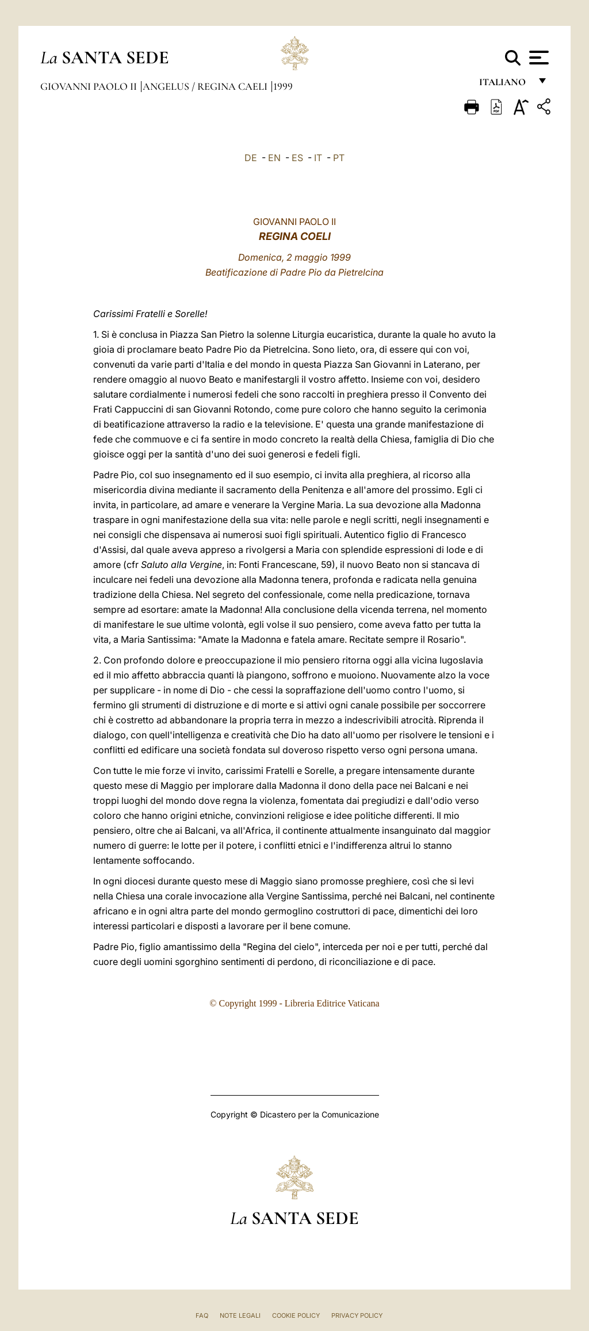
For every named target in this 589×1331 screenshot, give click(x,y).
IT (318, 157)
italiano (504, 85)
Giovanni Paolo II (89, 86)
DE (250, 157)
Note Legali (240, 1315)
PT (339, 157)
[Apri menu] (537, 57)
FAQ (202, 1315)
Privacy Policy (357, 1315)
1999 (283, 86)
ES (297, 157)
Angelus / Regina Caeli (206, 86)
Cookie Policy (296, 1315)
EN (274, 157)
